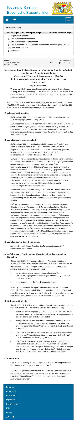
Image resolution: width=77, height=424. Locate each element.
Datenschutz (11, 395)
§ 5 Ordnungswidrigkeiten (18, 48)
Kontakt (9, 412)
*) (50, 364)
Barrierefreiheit (12, 404)
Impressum (10, 400)
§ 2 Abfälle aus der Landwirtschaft (21, 39)
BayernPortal (11, 391)
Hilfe (8, 408)
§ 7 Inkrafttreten (14, 51)
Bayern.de (10, 387)
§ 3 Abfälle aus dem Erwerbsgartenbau (23, 42)
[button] (5, 33)
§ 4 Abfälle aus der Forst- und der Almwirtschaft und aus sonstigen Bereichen (38, 45)
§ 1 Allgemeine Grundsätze (19, 36)
